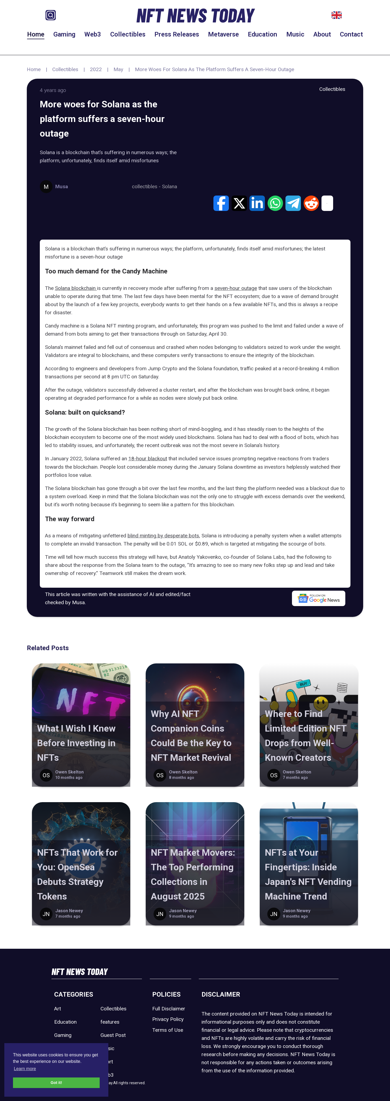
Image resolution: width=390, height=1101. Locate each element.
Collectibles (127, 34)
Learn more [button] (25, 1068)
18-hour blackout (147, 458)
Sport (106, 1062)
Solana (169, 186)
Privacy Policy (168, 1019)
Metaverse (223, 34)
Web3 (92, 34)
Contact (351, 34)
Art (57, 1009)
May (118, 69)
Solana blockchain (76, 288)
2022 (96, 69)
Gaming (64, 34)
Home (35, 34)
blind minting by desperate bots (163, 536)
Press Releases (176, 34)
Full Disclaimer (168, 1009)
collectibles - (147, 186)
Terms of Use (167, 1030)
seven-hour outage (235, 288)
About (322, 34)
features (109, 1022)
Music (295, 34)
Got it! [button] (56, 1082)
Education (262, 34)
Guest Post (113, 1035)
